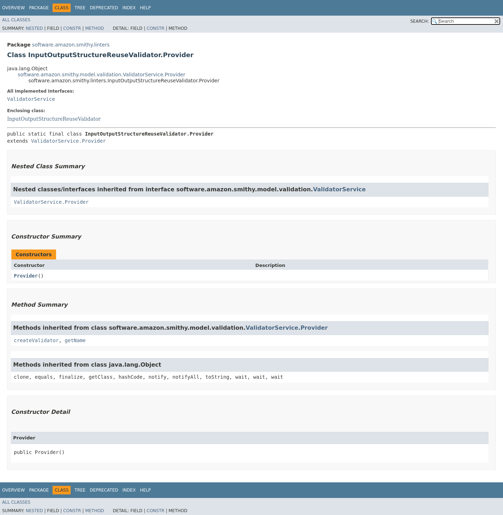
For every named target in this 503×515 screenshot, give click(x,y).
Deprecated (104, 7)
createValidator (36, 340)
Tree (80, 7)
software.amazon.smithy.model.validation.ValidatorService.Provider (101, 74)
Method (94, 28)
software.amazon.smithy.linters (70, 45)
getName (75, 340)
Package (39, 7)
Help (145, 7)
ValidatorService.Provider (68, 141)
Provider (26, 276)
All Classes (16, 19)
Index (129, 7)
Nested (34, 28)
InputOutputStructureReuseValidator (54, 119)
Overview (13, 7)
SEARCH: (419, 21)
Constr (72, 28)
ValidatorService (31, 99)
